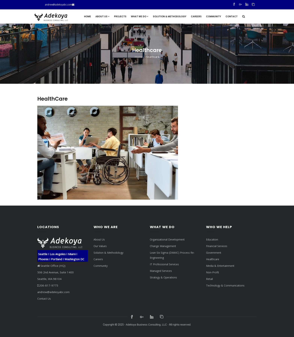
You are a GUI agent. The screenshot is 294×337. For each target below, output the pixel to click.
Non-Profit (212, 272)
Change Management (163, 246)
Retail (209, 279)
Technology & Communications (225, 285)
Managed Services (161, 271)
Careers (196, 16)
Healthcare (212, 259)
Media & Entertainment (220, 266)
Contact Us (44, 298)
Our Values (100, 246)
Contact (232, 16)
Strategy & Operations (163, 277)
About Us (102, 16)
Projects (120, 16)
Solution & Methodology (169, 16)
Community (213, 16)
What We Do (139, 16)
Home (87, 16)
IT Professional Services (164, 264)
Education (212, 239)
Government (213, 252)
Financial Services (216, 246)
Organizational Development (167, 239)
